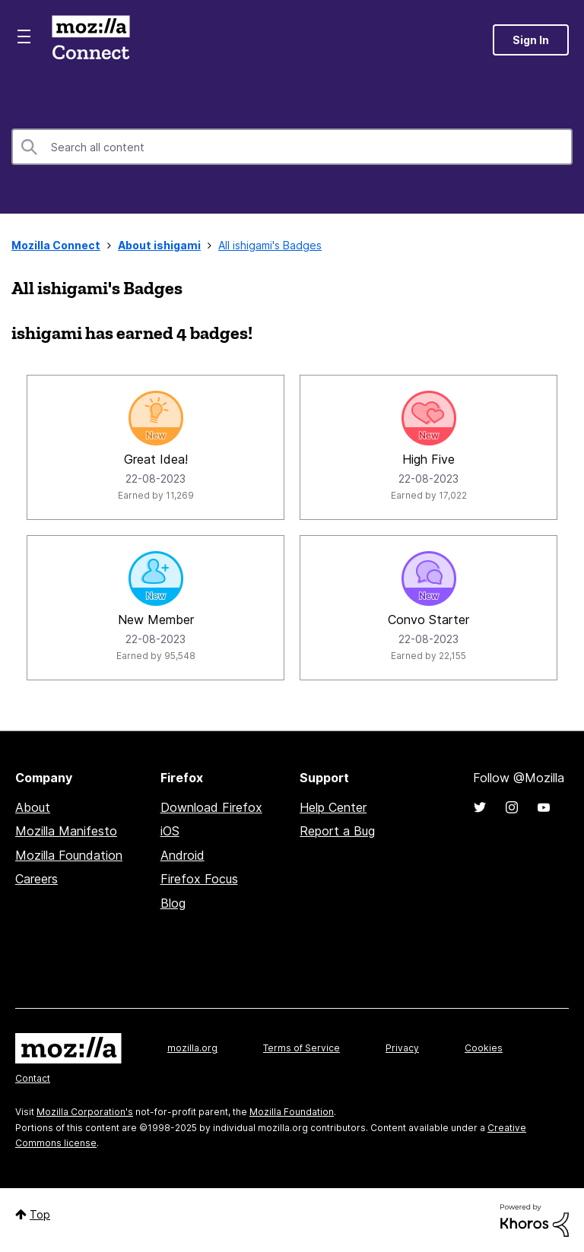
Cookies (484, 1048)
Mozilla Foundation (68, 855)
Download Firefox (211, 807)
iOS (169, 830)
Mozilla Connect (90, 40)
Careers (36, 878)
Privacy (402, 1048)
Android (182, 855)
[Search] (292, 146)
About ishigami (159, 245)
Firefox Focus (199, 878)
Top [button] (40, 1214)
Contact (32, 1078)
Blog (173, 903)
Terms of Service (301, 1048)
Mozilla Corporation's (84, 1111)
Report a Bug (337, 830)
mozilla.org (192, 1048)
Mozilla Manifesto (66, 830)
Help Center (333, 807)
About (32, 807)
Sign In (531, 39)
